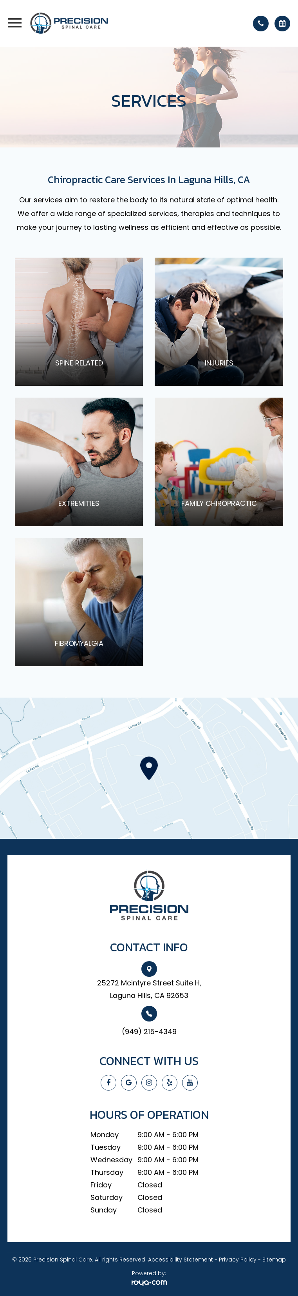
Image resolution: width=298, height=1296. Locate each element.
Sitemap (274, 1259)
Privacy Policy (237, 1259)
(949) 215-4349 (149, 1031)
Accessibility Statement (180, 1259)
